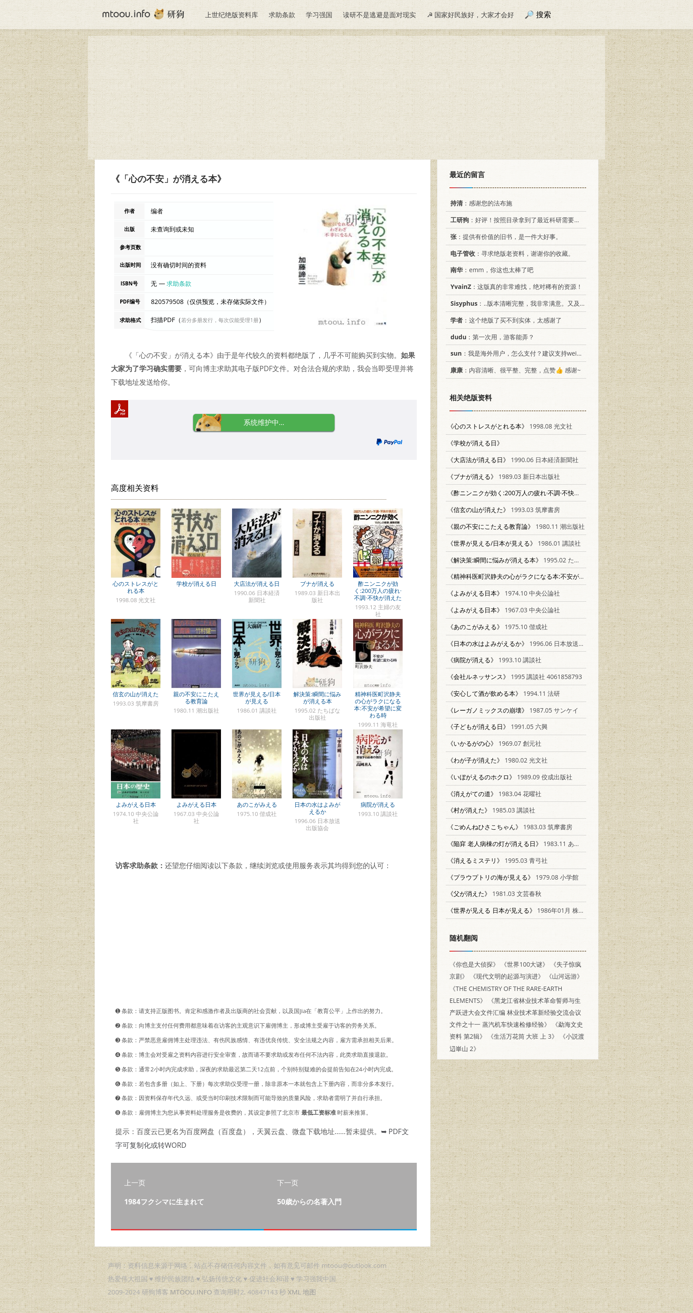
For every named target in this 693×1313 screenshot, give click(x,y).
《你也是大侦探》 (474, 964)
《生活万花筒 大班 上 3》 (522, 1036)
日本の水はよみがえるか (317, 808)
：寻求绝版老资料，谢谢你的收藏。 (510, 253)
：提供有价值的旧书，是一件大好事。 (504, 236)
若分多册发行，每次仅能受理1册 (220, 320)
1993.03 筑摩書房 (503, 509)
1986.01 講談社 (514, 543)
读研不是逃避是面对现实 (379, 14)
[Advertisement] (346, 97)
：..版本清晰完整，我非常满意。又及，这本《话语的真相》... (547, 303)
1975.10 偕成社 (497, 626)
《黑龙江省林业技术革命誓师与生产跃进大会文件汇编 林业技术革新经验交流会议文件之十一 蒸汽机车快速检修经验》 (515, 1012)
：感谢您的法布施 (479, 203)
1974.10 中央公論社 (503, 593)
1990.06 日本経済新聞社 (513, 459)
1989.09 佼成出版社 (509, 777)
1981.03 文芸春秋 (494, 893)
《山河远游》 (564, 976)
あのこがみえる (257, 804)
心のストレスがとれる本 (136, 587)
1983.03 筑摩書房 (509, 827)
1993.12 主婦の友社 (554, 493)
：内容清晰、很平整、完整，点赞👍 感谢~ (514, 370)
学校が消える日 (196, 584)
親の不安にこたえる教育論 (196, 697)
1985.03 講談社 (491, 810)
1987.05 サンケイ (513, 710)
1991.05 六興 (497, 726)
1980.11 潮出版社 (516, 526)
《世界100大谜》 (524, 964)
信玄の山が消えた (136, 694)
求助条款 (282, 14)
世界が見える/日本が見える (257, 697)
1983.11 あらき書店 (523, 843)
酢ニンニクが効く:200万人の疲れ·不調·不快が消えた (377, 591)
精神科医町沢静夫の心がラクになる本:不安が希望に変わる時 (377, 704)
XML (294, 1291)
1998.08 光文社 (509, 426)
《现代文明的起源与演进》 (507, 976)
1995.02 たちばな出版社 (529, 560)
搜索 (543, 14)
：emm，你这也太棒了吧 (490, 270)
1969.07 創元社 (494, 743)
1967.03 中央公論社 (503, 610)
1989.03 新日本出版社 (503, 476)
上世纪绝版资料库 (231, 14)
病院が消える (378, 804)
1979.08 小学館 (513, 877)
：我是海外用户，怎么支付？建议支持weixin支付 (522, 353)
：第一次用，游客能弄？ (490, 337)
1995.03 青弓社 (497, 860)
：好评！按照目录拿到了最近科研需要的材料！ (523, 220)
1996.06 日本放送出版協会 (525, 643)
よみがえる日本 (136, 804)
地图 (309, 1291)
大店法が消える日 (257, 584)
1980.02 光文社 (497, 760)
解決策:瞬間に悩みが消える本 (317, 697)
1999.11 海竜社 (560, 576)
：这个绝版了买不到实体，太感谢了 (504, 320)
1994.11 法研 (503, 693)
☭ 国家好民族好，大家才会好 (470, 14)
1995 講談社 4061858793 (514, 676)
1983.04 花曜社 (494, 793)
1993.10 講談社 (494, 660)
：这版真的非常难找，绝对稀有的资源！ (515, 286)
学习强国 (319, 14)
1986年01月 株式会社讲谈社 (531, 910)
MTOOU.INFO (191, 1291)
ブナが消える (317, 584)
